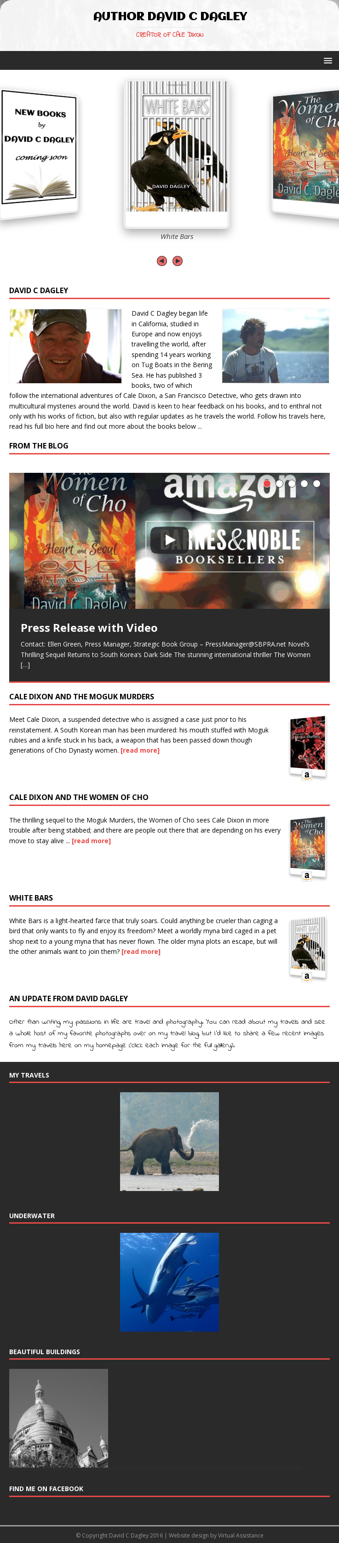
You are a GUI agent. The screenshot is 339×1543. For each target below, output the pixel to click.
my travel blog (178, 1033)
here (317, 416)
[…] (25, 664)
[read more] (140, 750)
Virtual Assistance (241, 1535)
